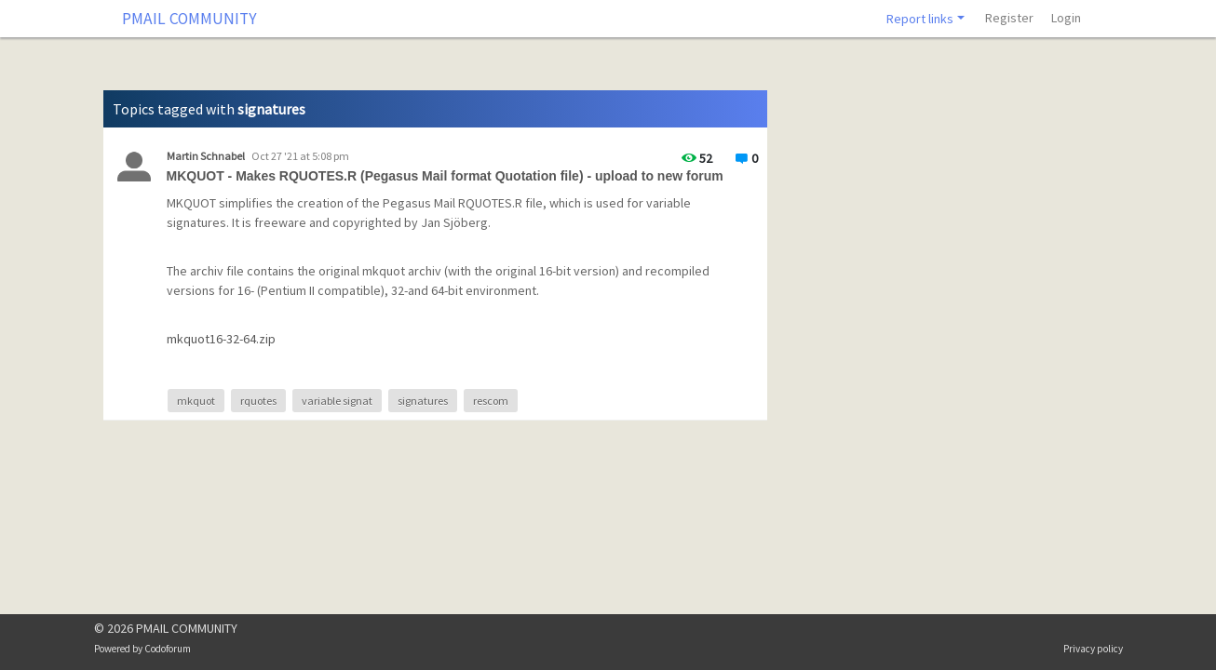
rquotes (258, 401)
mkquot (196, 401)
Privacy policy (1093, 648)
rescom (490, 401)
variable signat (337, 401)
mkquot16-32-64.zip (221, 338)
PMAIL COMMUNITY (189, 18)
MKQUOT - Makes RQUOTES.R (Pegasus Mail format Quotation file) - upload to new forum (445, 175)
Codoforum (167, 648)
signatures (423, 401)
